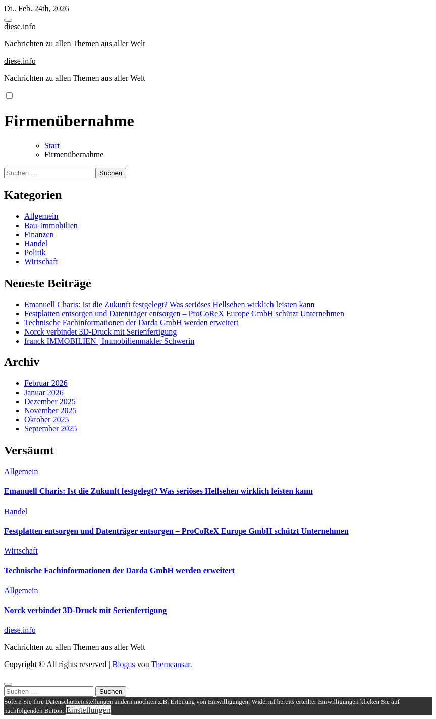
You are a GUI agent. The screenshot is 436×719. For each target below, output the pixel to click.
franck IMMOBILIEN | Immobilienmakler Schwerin (109, 341)
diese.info (20, 26)
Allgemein (41, 216)
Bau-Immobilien (51, 225)
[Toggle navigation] (8, 20)
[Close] (8, 684)
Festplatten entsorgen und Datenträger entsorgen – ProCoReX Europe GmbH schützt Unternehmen (184, 313)
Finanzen (39, 234)
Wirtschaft (41, 261)
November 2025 (50, 410)
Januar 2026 (44, 392)
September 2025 (50, 428)
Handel (35, 243)
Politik (35, 252)
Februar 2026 (46, 383)
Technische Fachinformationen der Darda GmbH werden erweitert (131, 322)
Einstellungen (88, 710)
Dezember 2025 (50, 401)
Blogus (123, 664)
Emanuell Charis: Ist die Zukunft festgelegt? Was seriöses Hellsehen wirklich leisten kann (169, 304)
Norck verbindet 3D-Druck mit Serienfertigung (100, 331)
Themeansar (170, 664)
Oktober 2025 (46, 419)
